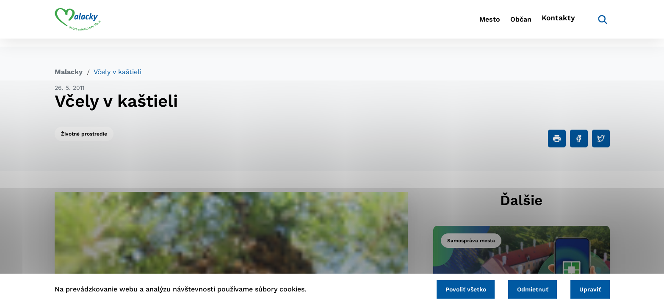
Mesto (467, 23)
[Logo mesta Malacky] (78, 23)
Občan (509, 23)
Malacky (69, 72)
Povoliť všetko (450, 288)
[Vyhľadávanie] (597, 23)
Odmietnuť (523, 288)
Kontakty (556, 23)
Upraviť (587, 288)
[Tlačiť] (557, 138)
